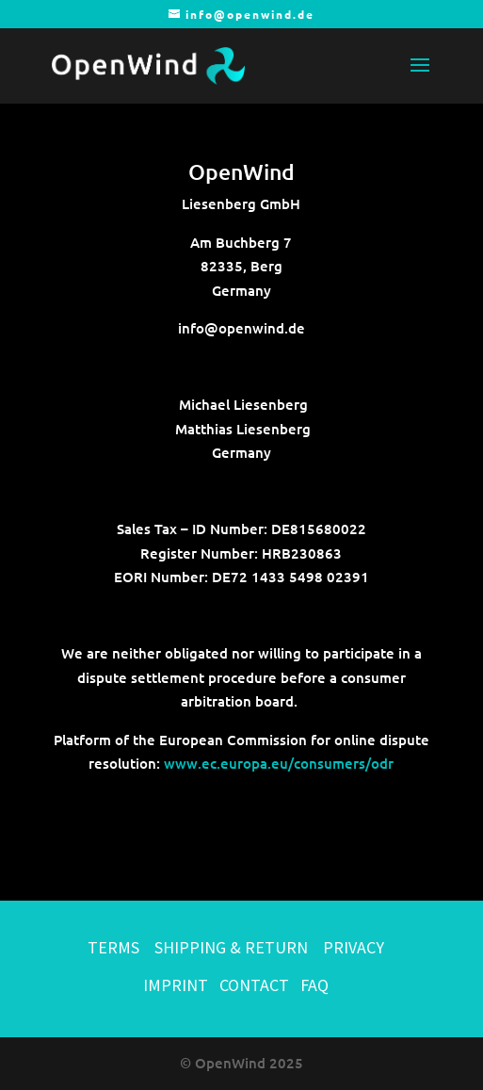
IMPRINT (175, 985)
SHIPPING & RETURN (233, 947)
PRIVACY (353, 947)
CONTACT (254, 985)
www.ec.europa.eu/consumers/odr (279, 763)
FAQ (314, 985)
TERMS (113, 947)
